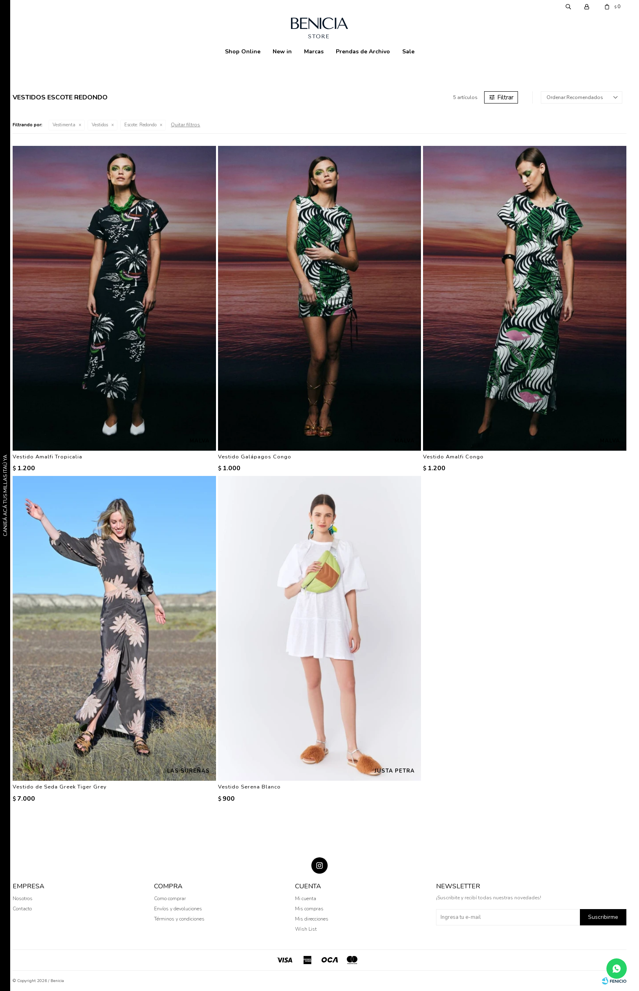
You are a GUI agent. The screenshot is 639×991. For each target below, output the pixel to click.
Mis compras (309, 908)
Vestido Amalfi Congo (453, 456)
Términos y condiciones (179, 919)
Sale (408, 51)
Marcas (314, 51)
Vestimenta (64, 125)
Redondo (140, 125)
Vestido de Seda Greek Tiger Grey (60, 787)
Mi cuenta (305, 898)
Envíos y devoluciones (178, 908)
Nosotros (23, 898)
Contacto (22, 908)
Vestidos (100, 125)
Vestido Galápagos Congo (254, 456)
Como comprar (170, 898)
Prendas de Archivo (363, 51)
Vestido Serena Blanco (249, 787)
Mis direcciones (311, 919)
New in (282, 51)
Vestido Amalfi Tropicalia (47, 456)
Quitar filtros (185, 124)
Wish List (306, 929)
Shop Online (242, 51)
